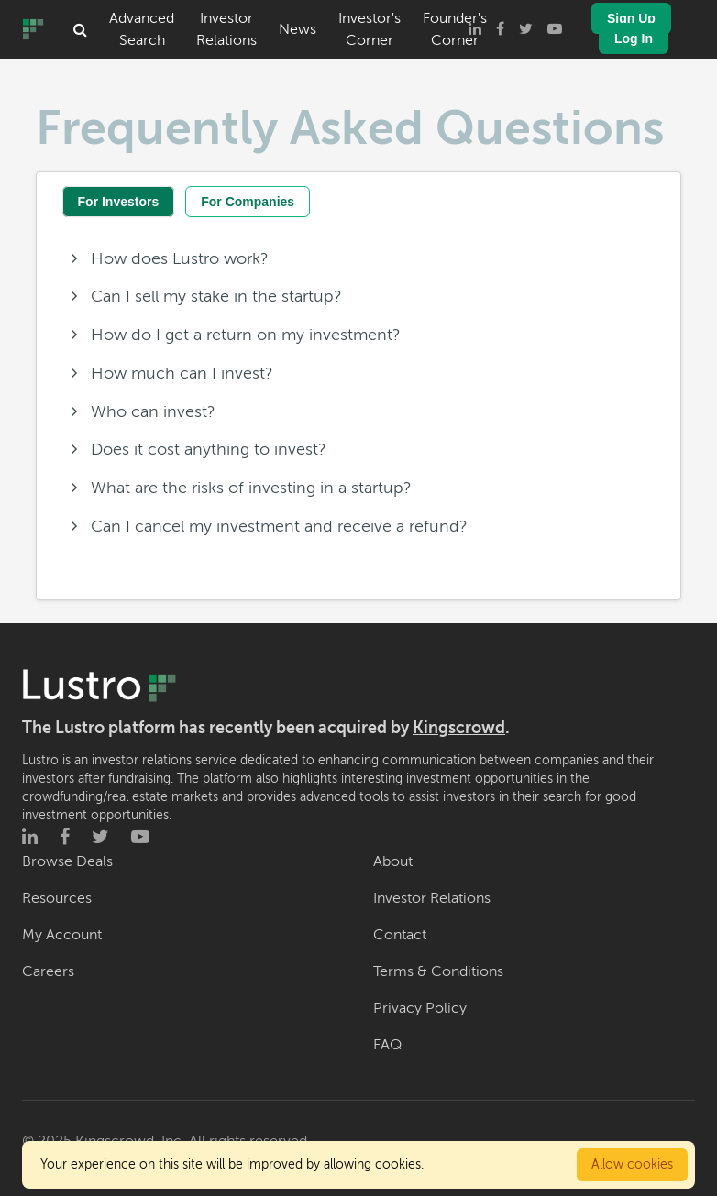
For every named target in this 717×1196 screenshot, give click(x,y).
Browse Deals (67, 861)
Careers (48, 971)
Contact (399, 935)
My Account (62, 935)
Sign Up (631, 18)
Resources (57, 898)
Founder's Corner (455, 29)
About (393, 861)
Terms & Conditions (438, 971)
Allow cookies (632, 1164)
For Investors (119, 201)
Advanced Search (141, 29)
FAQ (387, 1045)
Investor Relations (226, 29)
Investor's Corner (369, 29)
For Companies (247, 201)
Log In (633, 38)
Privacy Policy (420, 1008)
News (297, 29)
